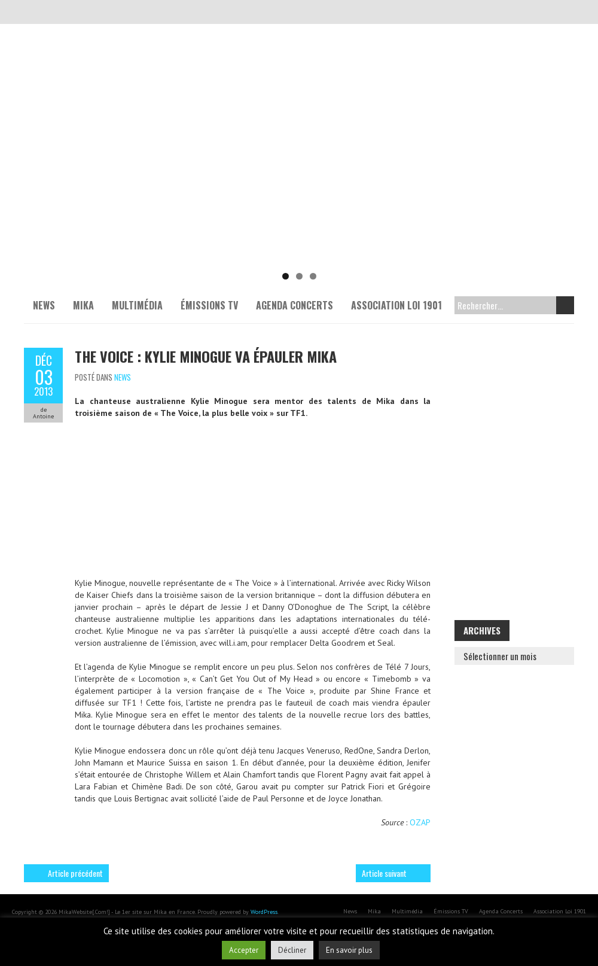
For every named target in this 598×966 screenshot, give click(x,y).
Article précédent (75, 873)
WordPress (264, 912)
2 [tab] (299, 276)
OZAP (420, 822)
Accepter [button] (243, 950)
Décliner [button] (292, 950)
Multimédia (137, 305)
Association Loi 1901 (396, 305)
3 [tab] (313, 276)
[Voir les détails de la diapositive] (299, 173)
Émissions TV (209, 305)
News (44, 305)
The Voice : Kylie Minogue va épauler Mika (206, 356)
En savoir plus (349, 950)
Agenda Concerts (294, 305)
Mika (83, 305)
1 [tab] (285, 276)
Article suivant (384, 873)
